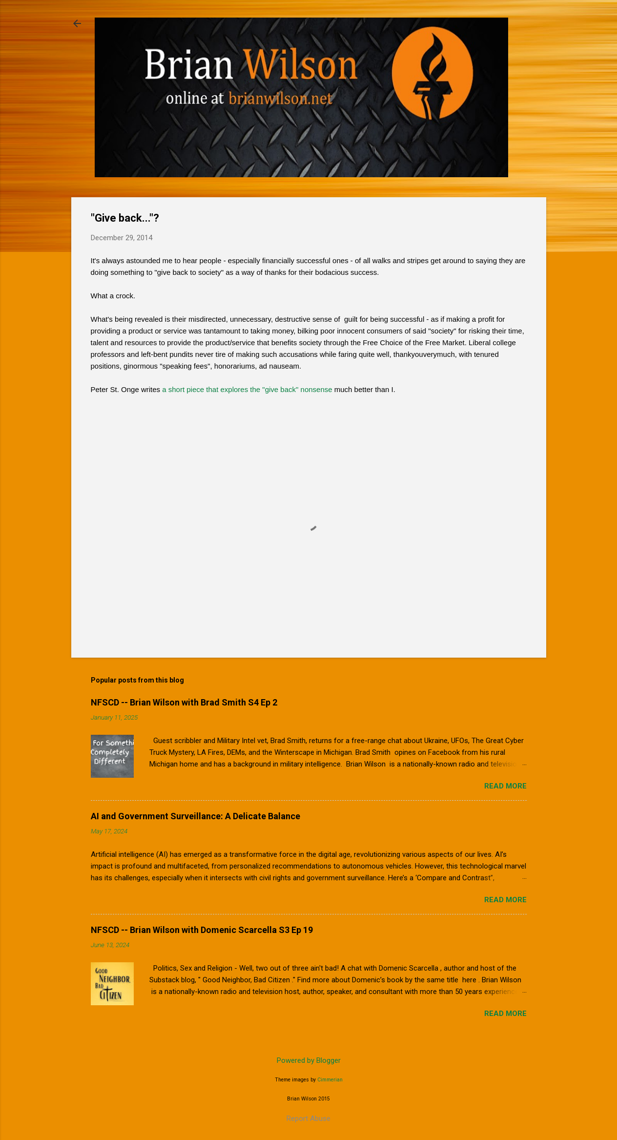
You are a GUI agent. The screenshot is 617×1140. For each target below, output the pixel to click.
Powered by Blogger (309, 1060)
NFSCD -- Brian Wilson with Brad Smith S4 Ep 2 (184, 702)
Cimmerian (330, 1080)
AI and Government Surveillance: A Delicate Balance (195, 816)
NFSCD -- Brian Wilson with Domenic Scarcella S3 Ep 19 (202, 930)
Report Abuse (308, 1118)
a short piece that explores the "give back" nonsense (247, 389)
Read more (505, 786)
